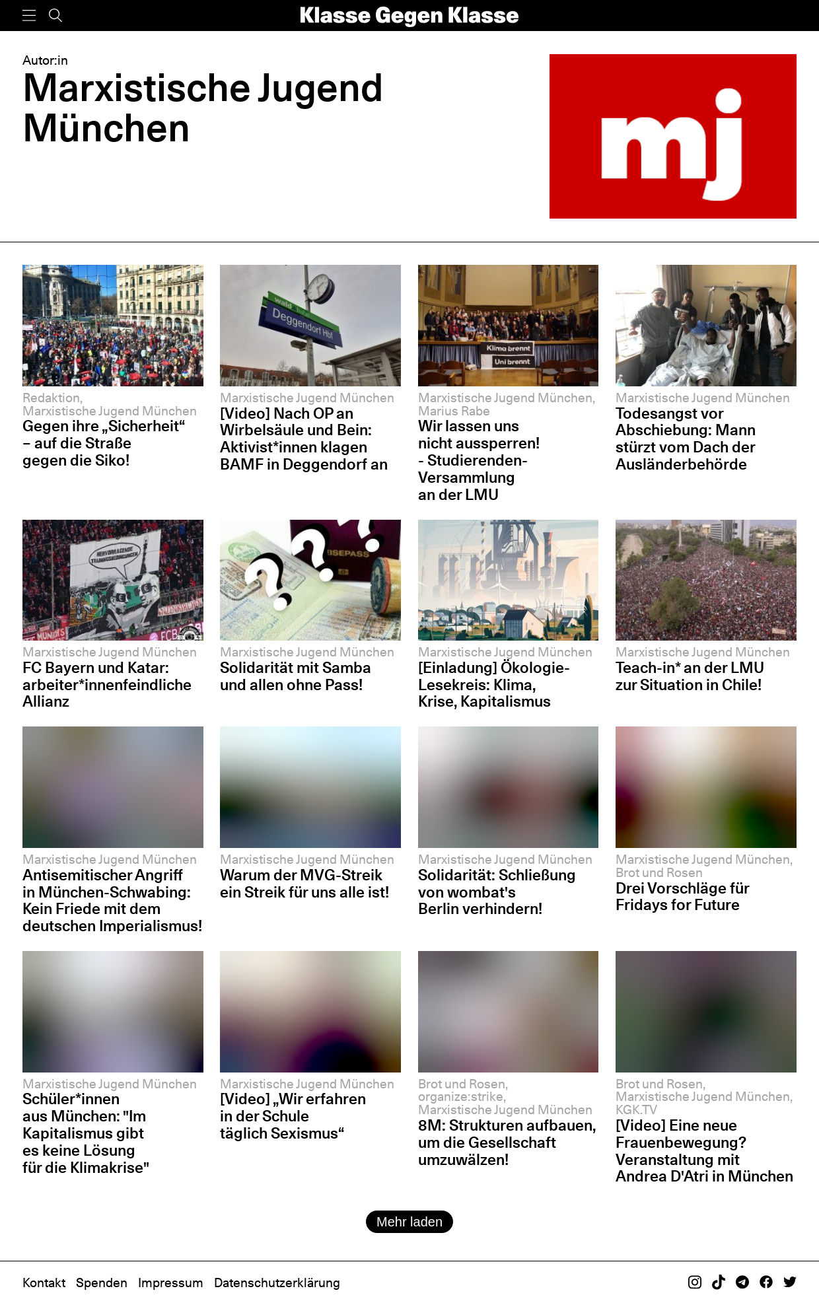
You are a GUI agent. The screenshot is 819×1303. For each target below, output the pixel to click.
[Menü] (29, 15)
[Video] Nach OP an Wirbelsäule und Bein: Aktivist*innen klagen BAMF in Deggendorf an (304, 439)
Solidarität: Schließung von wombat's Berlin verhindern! (497, 892)
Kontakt (43, 1282)
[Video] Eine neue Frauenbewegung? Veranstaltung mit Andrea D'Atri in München (704, 1150)
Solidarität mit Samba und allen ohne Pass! (295, 676)
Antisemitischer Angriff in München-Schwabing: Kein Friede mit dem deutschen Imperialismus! (112, 900)
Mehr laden (409, 1222)
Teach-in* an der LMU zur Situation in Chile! (690, 676)
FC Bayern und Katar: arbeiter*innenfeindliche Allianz (107, 684)
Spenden (101, 1282)
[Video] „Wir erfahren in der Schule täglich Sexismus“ (293, 1116)
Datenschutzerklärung (277, 1282)
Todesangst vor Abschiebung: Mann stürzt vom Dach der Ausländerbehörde (686, 439)
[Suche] (55, 15)
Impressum (170, 1282)
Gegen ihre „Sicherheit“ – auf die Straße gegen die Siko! (103, 443)
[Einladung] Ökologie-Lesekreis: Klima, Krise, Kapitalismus (494, 684)
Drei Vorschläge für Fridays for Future (682, 896)
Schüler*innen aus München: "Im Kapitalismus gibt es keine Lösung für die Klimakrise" (85, 1132)
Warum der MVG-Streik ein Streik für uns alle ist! (304, 883)
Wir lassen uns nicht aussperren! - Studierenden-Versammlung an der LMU (479, 459)
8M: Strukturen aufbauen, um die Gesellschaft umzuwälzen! (507, 1142)
